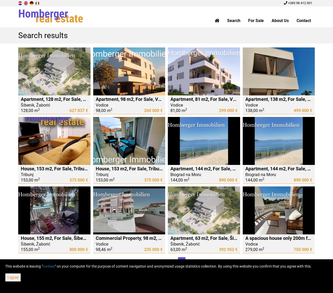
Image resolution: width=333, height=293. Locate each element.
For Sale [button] (256, 20)
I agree (13, 277)
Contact (304, 20)
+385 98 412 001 (298, 3)
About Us (280, 20)
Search (233, 20)
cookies (49, 266)
